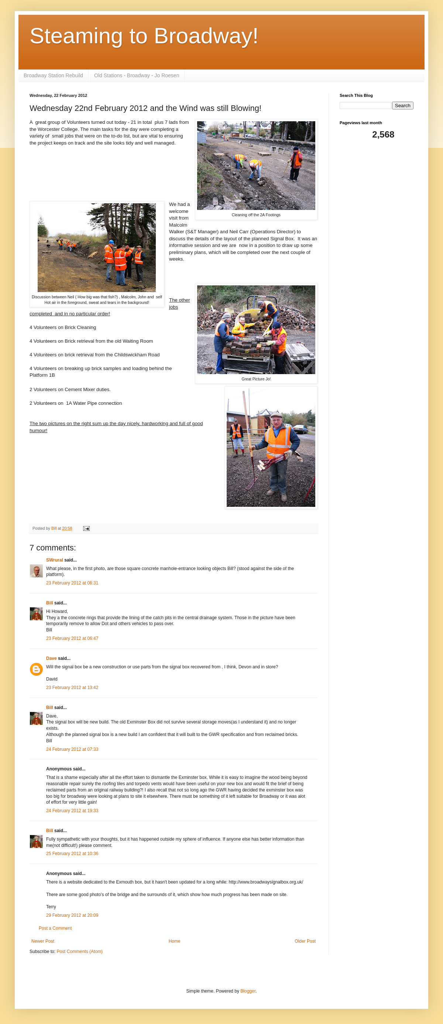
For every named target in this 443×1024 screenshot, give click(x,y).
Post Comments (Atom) (79, 951)
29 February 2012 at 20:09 (72, 915)
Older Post (305, 941)
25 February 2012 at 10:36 (72, 853)
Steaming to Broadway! (144, 35)
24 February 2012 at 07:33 (72, 749)
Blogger (247, 991)
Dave (51, 658)
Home (175, 941)
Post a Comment (55, 928)
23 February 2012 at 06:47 (72, 638)
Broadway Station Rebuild (53, 75)
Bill (49, 603)
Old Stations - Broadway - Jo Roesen (136, 75)
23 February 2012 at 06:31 (72, 583)
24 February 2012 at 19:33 (72, 810)
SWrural (54, 560)
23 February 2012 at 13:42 (72, 687)
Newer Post (42, 941)
